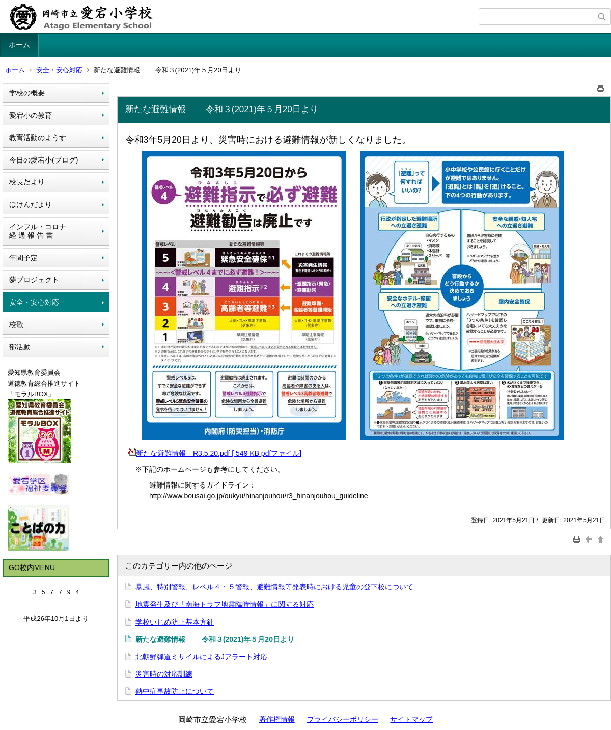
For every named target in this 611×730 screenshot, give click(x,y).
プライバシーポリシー (342, 719)
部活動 (20, 347)
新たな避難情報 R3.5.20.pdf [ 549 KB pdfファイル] (214, 453)
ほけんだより (30, 204)
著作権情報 (277, 719)
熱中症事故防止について (174, 691)
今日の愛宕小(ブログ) (43, 160)
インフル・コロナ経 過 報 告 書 (37, 231)
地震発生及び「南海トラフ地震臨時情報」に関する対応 (224, 604)
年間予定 (23, 258)
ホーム (19, 45)
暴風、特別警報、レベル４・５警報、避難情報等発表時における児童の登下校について (274, 587)
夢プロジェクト (34, 280)
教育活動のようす (37, 137)
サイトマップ (411, 719)
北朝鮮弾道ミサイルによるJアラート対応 (201, 657)
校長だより (27, 182)
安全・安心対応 (59, 70)
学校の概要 (27, 93)
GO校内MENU (32, 567)
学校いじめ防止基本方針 (174, 622)
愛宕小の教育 (30, 115)
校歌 (16, 324)
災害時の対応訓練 (163, 674)
